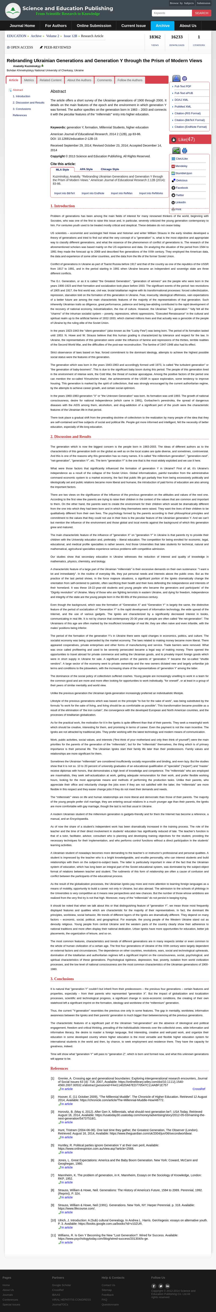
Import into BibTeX (64, 193)
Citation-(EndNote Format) (191, 126)
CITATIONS (199, 45)
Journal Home (22, 26)
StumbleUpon (181, 173)
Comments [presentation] (104, 80)
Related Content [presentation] (50, 80)
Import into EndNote (93, 193)
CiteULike (179, 158)
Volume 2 (52, 36)
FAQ (104, 1299)
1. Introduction (21, 96)
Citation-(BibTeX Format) (190, 120)
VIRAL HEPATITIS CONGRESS (71, 1299)
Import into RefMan (121, 193)
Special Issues (11, 1304)
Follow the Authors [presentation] (130, 80)
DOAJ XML (181, 99)
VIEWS (155, 45)
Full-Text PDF (183, 86)
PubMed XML (183, 106)
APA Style (86, 169)
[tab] (13, 80)
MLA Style (62, 169)
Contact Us (108, 1285)
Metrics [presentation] (29, 80)
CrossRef (199, 1089)
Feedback (108, 1294)
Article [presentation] (13, 80)
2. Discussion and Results (29, 102)
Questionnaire (110, 1304)
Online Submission (94, 26)
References (20, 115)
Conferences (10, 1299)
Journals (8, 1294)
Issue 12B (70, 36)
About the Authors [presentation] (79, 80)
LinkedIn (178, 202)
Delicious (179, 180)
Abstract (18, 90)
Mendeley (179, 166)
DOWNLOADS (176, 45)
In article (65, 1089)
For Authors (56, 26)
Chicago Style (110, 169)
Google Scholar (61, 1285)
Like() (186, 139)
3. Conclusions (22, 108)
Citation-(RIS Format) (188, 113)
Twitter (177, 195)
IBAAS (56, 1294)
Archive (163, 26)
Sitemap (107, 1290)
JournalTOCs (60, 1304)
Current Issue (133, 26)
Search (201, 13)
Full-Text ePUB (184, 93)
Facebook (179, 187)
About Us (188, 26)
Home (6, 1285)
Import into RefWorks (151, 193)
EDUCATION (16, 36)
